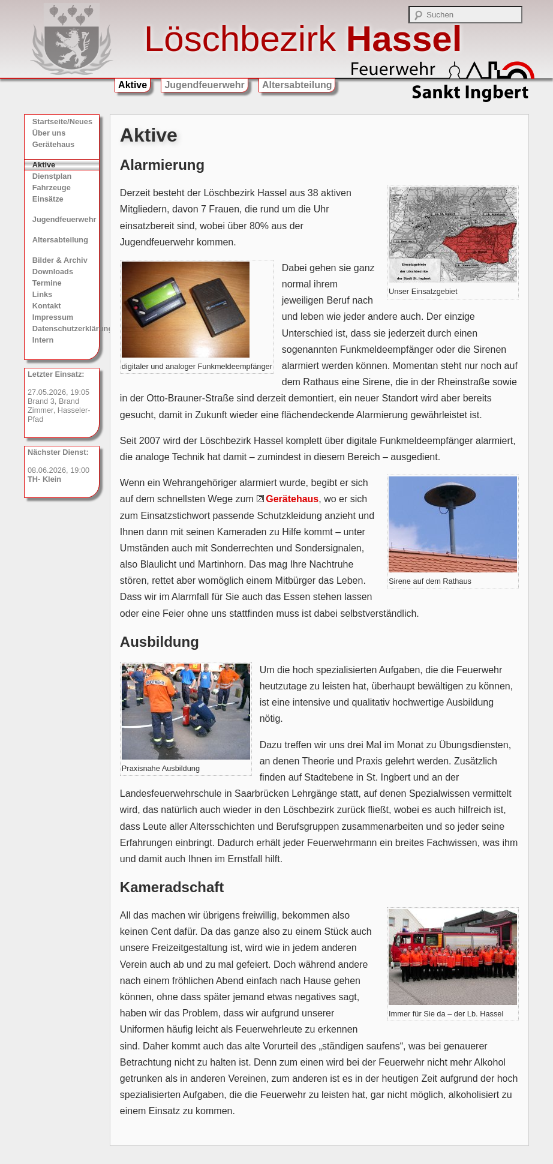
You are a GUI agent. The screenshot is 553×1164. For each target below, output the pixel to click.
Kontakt (46, 305)
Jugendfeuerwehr (204, 85)
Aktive (132, 85)
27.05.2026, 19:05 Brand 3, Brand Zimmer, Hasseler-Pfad (59, 397)
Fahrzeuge (51, 187)
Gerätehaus (53, 144)
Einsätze (48, 198)
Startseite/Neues (62, 121)
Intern (43, 339)
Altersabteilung (297, 85)
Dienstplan (51, 176)
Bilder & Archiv (60, 260)
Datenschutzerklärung (66, 328)
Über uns (48, 132)
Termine (47, 282)
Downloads (52, 271)
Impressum (52, 317)
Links (42, 294)
